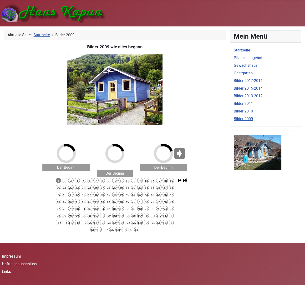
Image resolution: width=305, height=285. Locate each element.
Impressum (11, 256)
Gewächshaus (246, 65)
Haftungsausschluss (19, 264)
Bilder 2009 (243, 119)
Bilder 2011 (243, 103)
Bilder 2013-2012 (248, 96)
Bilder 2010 (243, 111)
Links (6, 271)
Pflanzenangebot (248, 58)
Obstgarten (243, 73)
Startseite (242, 50)
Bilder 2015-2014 (248, 88)
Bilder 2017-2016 (248, 80)
